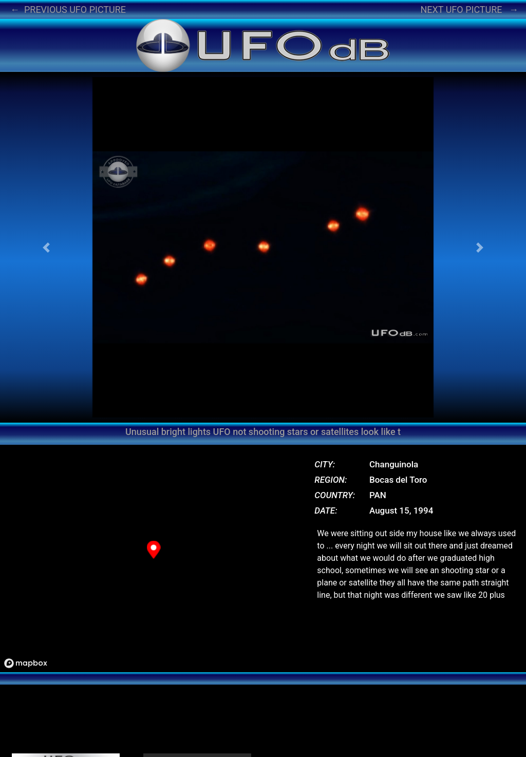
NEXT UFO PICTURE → (469, 9)
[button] (46, 247)
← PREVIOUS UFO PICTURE (68, 9)
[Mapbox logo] (25, 663)
